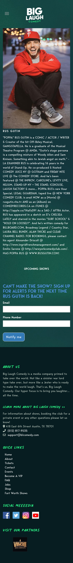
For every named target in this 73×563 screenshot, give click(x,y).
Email (6, 302)
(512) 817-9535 (18, 430)
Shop (8, 489)
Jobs (7, 484)
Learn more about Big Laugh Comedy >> (34, 406)
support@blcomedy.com (23, 435)
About (9, 459)
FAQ (7, 480)
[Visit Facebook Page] (6, 515)
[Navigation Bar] (7, 13)
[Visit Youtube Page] (35, 515)
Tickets (9, 463)
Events (9, 471)
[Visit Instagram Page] (25, 515)
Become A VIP (14, 476)
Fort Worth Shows (16, 493)
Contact (10, 467)
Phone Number (12, 317)
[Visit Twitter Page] (16, 515)
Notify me (13, 337)
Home (8, 454)
